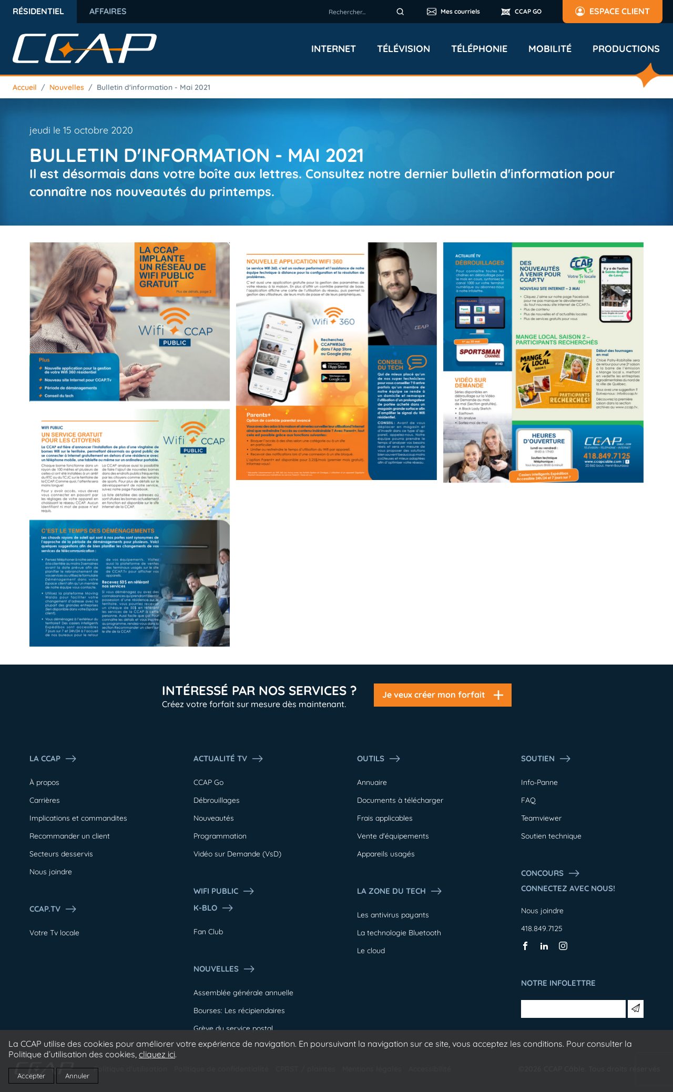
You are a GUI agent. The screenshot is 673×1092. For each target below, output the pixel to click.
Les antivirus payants (393, 915)
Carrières (44, 800)
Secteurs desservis (61, 854)
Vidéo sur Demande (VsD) (237, 854)
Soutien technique (551, 836)
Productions (626, 49)
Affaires (108, 11)
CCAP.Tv (53, 909)
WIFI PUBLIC (224, 891)
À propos (44, 782)
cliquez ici (157, 1054)
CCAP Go (208, 782)
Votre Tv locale (54, 932)
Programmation (220, 836)
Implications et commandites (78, 818)
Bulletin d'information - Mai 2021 (153, 87)
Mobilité (550, 49)
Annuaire (372, 782)
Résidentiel (38, 11)
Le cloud (371, 950)
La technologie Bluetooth (399, 932)
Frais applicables (385, 818)
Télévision (403, 49)
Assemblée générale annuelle (243, 992)
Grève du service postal (233, 1028)
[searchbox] (368, 11)
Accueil (25, 87)
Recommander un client (69, 836)
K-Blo (213, 908)
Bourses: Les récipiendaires (239, 1010)
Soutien (546, 758)
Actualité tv (228, 758)
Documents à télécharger (400, 800)
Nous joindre (50, 871)
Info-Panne (539, 782)
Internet (333, 49)
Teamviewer (541, 818)
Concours (550, 873)
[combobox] (368, 11)
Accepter (31, 1075)
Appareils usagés (386, 854)
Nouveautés (213, 818)
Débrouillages (216, 800)
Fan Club (208, 931)
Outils (379, 758)
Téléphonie (479, 49)
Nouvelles (66, 87)
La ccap (53, 758)
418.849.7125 (542, 928)
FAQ (528, 800)
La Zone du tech (400, 891)
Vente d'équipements (393, 836)
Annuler (77, 1075)
